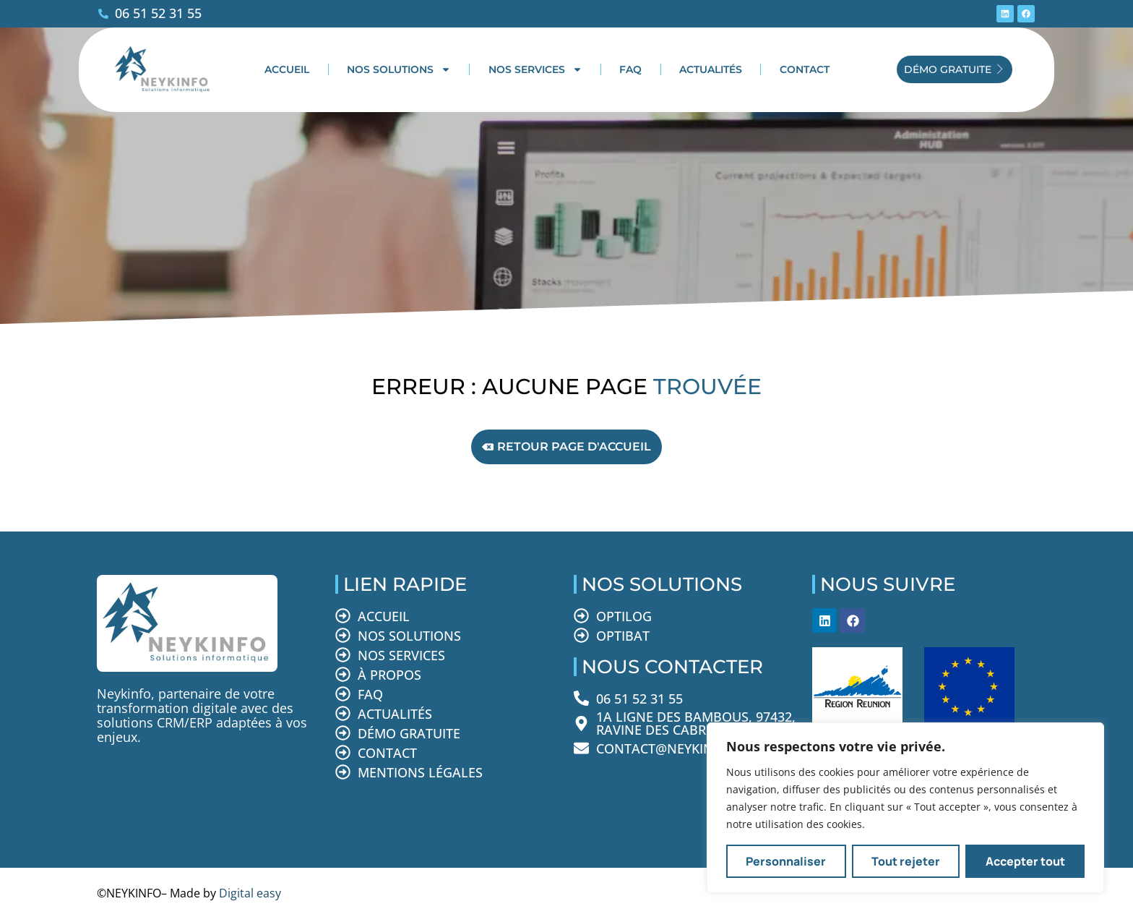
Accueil (286, 69)
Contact (805, 69)
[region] (905, 807)
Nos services (535, 69)
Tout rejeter (905, 861)
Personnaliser (786, 861)
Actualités (710, 69)
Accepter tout (1025, 861)
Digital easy (250, 893)
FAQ (630, 69)
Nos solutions (399, 69)
